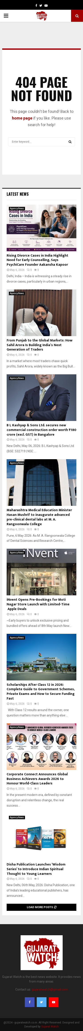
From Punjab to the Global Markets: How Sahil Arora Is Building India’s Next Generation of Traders (39, 345)
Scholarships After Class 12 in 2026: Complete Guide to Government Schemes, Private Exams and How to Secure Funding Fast (41, 692)
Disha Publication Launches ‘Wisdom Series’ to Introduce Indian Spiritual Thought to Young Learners (36, 869)
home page (22, 118)
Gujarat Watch (50, 1026)
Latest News (18, 194)
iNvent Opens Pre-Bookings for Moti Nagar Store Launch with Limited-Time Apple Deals (38, 604)
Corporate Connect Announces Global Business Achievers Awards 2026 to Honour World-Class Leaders (37, 779)
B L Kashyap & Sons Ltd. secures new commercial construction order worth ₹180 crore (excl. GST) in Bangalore (41, 430)
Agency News (17, 208)
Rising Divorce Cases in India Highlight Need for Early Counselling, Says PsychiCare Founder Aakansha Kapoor (37, 260)
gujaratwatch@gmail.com (50, 989)
